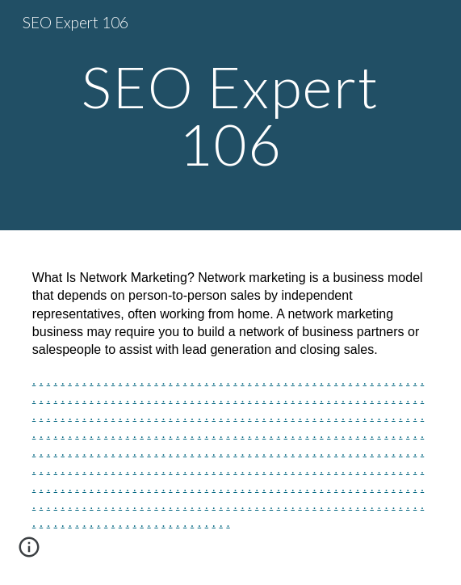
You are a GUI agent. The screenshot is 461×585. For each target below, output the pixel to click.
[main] (230, 115)
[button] (29, 552)
